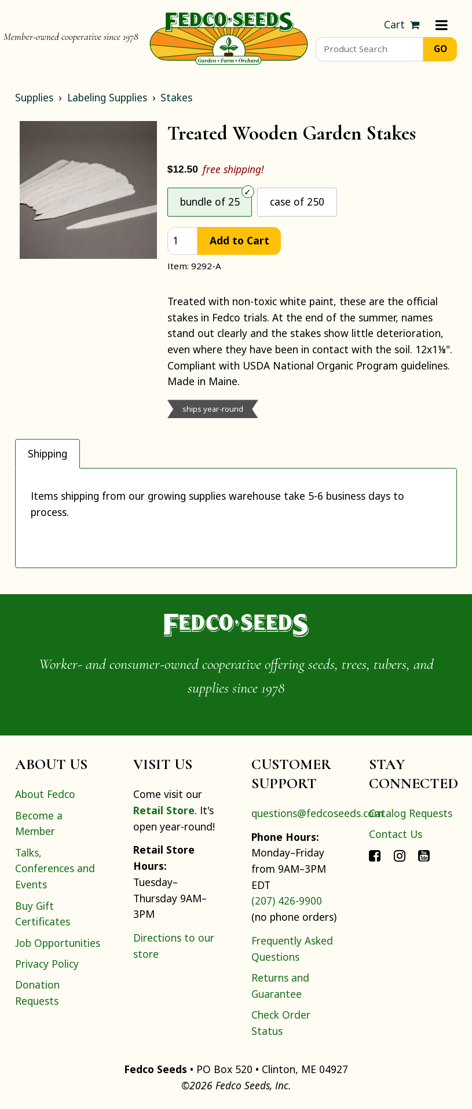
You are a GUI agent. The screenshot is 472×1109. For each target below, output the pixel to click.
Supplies (34, 97)
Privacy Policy (47, 964)
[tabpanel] (236, 518)
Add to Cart (239, 240)
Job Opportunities (57, 943)
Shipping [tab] (47, 453)
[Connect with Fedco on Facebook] (374, 855)
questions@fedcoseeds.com (317, 813)
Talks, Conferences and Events (55, 868)
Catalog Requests (410, 813)
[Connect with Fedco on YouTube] (424, 855)
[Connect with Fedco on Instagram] (399, 855)
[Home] (229, 37)
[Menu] (441, 25)
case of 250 (297, 201)
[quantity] (182, 241)
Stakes (176, 97)
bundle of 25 (210, 201)
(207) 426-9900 (286, 900)
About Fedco (45, 794)
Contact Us (395, 834)
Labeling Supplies (107, 97)
